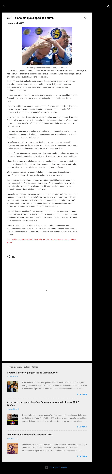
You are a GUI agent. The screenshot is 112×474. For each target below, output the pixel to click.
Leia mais (82, 394)
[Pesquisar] (108, 7)
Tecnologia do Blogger (56, 467)
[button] (85, 18)
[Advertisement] (102, 50)
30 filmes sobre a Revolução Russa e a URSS (30, 434)
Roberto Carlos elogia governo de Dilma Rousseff (32, 372)
